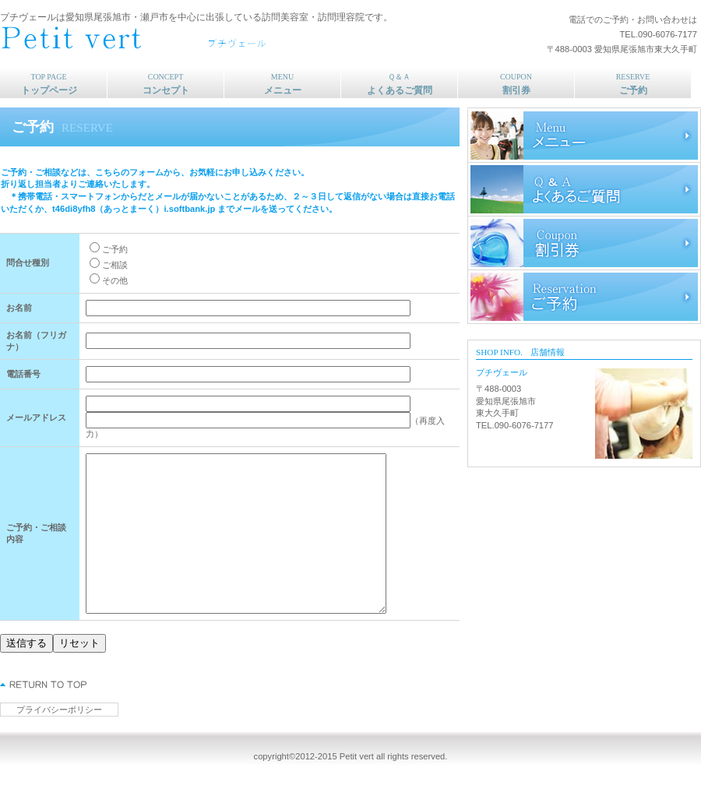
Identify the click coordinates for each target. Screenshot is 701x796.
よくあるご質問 (584, 189)
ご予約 (584, 297)
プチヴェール (206, 39)
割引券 (584, 243)
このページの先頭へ (44, 684)
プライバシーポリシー (59, 709)
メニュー (584, 135)
